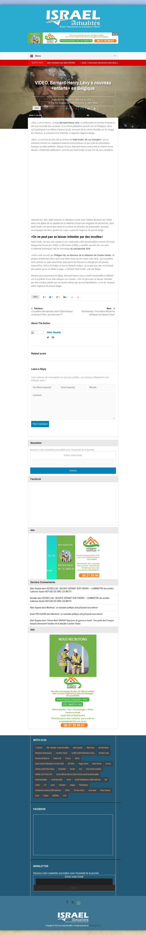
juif (106, 779)
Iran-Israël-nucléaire (93, 769)
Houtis (72, 769)
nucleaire (62, 785)
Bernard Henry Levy (75, 103)
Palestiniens (83, 785)
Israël (69, 779)
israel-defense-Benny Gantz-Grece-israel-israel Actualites (77, 774)
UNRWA (55, 795)
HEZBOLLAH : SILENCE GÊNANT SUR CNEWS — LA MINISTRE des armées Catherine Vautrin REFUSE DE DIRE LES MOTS (69, 600)
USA (64, 795)
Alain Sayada (65, 100)
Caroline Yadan (61, 753)
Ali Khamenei (103, 747)
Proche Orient (79, 790)
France (68, 758)
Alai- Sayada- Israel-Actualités (58, 747)
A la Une (54, 103)
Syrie (37, 795)
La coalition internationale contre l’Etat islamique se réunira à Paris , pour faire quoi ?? (52, 311)
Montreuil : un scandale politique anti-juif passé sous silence (72, 607)
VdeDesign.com (95, 925)
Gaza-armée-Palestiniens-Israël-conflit (49, 763)
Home (31, 115)
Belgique (62, 103)
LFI (45, 785)
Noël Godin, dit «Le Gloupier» (87, 139)
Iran (80, 769)
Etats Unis (57, 758)
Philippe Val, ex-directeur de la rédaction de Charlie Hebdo (82, 255)
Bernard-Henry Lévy (69, 122)
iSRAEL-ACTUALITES (43, 774)
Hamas (108, 763)
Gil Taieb (71, 763)
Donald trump (104, 753)
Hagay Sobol (83, 763)
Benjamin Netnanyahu (43, 753)
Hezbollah (62, 769)
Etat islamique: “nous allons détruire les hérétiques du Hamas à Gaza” (94, 311)
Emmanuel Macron (42, 758)
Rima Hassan (105, 790)
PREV (67, 790)
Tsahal (45, 795)
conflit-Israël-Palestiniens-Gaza (83, 753)
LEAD (37, 785)
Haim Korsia (96, 763)
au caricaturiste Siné (80, 248)
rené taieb (92, 790)
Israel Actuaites (56, 779)
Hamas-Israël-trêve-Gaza (44, 769)
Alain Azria (90, 747)
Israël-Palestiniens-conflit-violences (88, 779)
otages (72, 785)
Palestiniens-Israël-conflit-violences (48, 790)
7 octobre (38, 747)
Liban (53, 785)
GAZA (77, 758)
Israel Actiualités (41, 779)
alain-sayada (77, 747)
